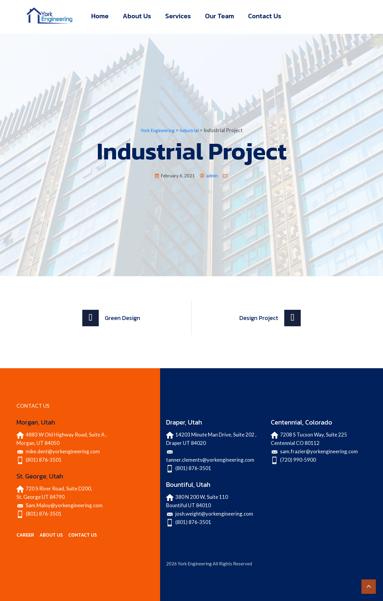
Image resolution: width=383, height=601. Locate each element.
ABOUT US (51, 534)
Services (178, 16)
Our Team (219, 16)
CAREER (25, 534)
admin (212, 175)
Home (100, 16)
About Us (137, 16)
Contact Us (264, 16)
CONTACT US (82, 534)
